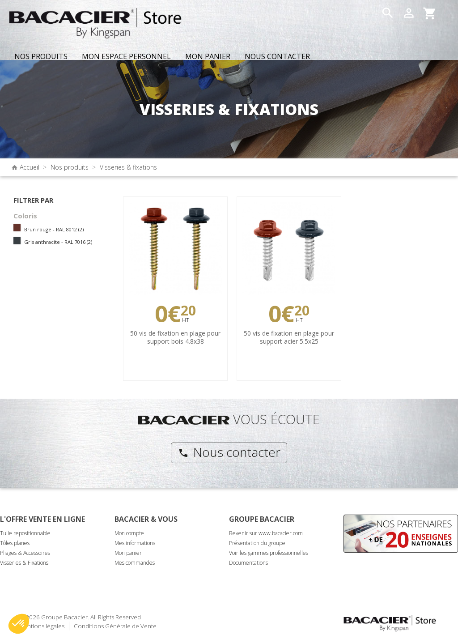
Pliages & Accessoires (25, 553)
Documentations (248, 563)
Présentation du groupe (257, 543)
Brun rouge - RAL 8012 (54, 229)
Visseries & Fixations (24, 563)
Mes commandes (134, 563)
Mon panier (128, 553)
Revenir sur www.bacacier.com (266, 533)
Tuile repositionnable (25, 533)
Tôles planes (15, 543)
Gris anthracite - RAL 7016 (58, 242)
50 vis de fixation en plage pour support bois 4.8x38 (175, 337)
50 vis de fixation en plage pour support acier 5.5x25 (289, 337)
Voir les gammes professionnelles (268, 553)
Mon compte (129, 533)
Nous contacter (229, 451)
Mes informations (134, 543)
